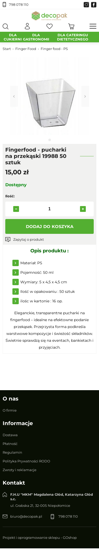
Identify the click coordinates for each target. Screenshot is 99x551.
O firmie (10, 410)
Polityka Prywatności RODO (26, 461)
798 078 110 (19, 4)
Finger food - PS (54, 49)
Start (7, 49)
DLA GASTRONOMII (36, 37)
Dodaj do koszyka (49, 226)
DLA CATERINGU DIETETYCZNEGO (72, 37)
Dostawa (10, 435)
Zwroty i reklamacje (19, 470)
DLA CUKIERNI (13, 37)
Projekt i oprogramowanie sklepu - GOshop (40, 537)
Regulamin (12, 452)
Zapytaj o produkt (28, 239)
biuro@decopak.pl (26, 516)
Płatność (10, 443)
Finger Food (25, 49)
